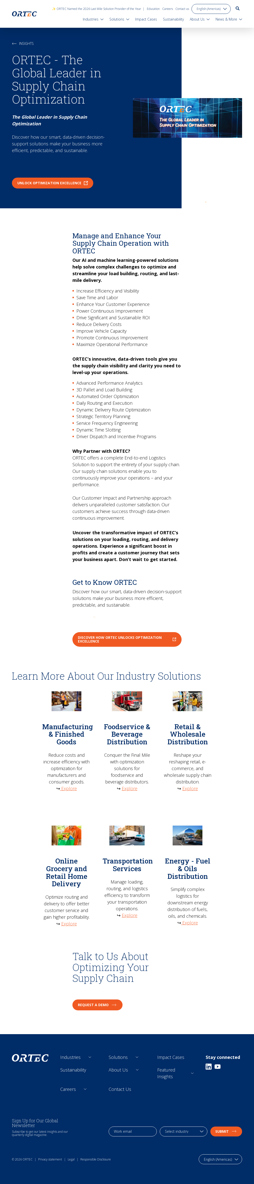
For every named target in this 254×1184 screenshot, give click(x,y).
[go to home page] (24, 14)
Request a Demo (97, 1004)
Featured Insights (166, 1073)
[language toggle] (211, 9)
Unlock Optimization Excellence (52, 183)
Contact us (182, 9)
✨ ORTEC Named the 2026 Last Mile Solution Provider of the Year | (98, 9)
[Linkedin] (209, 1067)
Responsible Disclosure (95, 1159)
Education (153, 9)
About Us (118, 1070)
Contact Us (120, 1089)
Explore (68, 788)
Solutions (118, 1057)
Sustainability (73, 1070)
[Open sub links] (90, 1057)
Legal (71, 1159)
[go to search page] (237, 8)
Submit (226, 1131)
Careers (167, 9)
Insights (23, 43)
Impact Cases (170, 1057)
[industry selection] (183, 1131)
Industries (70, 1057)
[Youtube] (218, 1066)
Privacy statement (50, 1159)
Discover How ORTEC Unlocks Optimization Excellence (127, 639)
